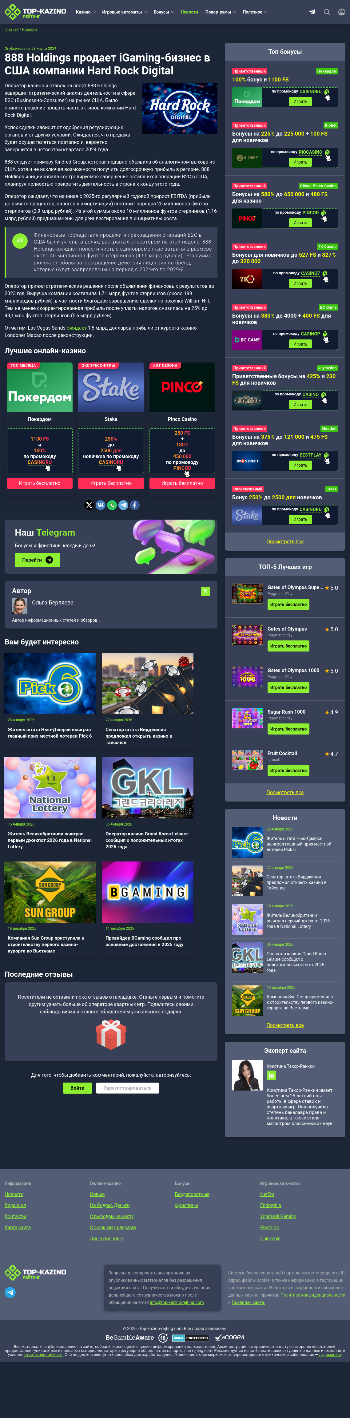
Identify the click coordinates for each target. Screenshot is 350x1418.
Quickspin (270, 1243)
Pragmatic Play (280, 597)
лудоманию (330, 1358)
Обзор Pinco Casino (318, 187)
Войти (77, 984)
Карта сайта (18, 1231)
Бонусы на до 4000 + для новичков (281, 320)
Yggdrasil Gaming (278, 1220)
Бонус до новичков (277, 500)
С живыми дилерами (113, 1231)
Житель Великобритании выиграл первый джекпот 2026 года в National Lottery (184, 730)
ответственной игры (43, 1358)
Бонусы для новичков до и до (284, 259)
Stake (111, 419)
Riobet (331, 126)
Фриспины (186, 1209)
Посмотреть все (285, 545)
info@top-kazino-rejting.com (177, 1306)
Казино (83, 12)
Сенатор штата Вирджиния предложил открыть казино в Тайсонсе (109, 730)
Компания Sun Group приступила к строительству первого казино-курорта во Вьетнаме (109, 834)
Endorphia (270, 1209)
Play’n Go (269, 1231)
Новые (97, 1198)
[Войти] (339, 12)
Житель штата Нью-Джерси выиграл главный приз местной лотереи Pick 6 (34, 730)
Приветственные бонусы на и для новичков (284, 381)
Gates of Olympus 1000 (294, 674)
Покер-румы (218, 12)
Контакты (15, 1220)
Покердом (40, 419)
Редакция (15, 1209)
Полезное (252, 12)
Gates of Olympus (287, 632)
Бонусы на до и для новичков (280, 442)
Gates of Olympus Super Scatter (295, 591)
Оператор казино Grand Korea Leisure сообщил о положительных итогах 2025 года (36, 831)
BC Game (328, 309)
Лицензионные (106, 1243)
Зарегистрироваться (128, 984)
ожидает (77, 328)
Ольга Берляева (53, 602)
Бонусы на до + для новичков (280, 137)
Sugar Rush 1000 (286, 715)
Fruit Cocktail (282, 757)
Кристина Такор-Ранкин (291, 1069)
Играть (300, 101)
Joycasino (327, 370)
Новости (189, 12)
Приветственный (249, 71)
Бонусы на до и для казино (280, 198)
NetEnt (267, 1198)
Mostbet (329, 431)
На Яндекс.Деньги (109, 1209)
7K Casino (327, 248)
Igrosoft (274, 763)
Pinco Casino (182, 419)
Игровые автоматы (122, 12)
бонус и (260, 79)
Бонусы (161, 12)
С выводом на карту (111, 1220)
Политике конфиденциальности (312, 1299)
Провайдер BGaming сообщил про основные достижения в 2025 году (183, 827)
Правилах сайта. (248, 1306)
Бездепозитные (192, 1198)
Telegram (312, 12)
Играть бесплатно (40, 483)
